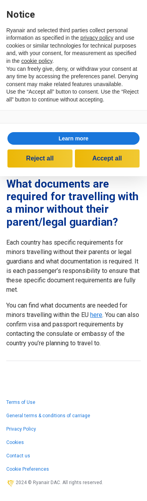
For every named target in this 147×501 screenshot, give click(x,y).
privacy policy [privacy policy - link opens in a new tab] (96, 38)
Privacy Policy (21, 429)
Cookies (15, 442)
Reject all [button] (40, 158)
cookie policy (36, 61)
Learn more (73, 138)
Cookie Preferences (27, 469)
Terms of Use (20, 402)
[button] (73, 138)
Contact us (18, 456)
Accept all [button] (107, 158)
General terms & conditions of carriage (48, 415)
